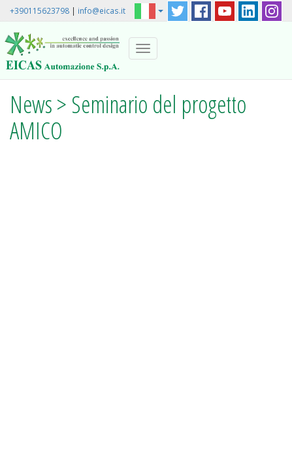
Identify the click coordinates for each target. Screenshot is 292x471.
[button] (148, 10)
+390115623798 (39, 10)
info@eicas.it (101, 10)
